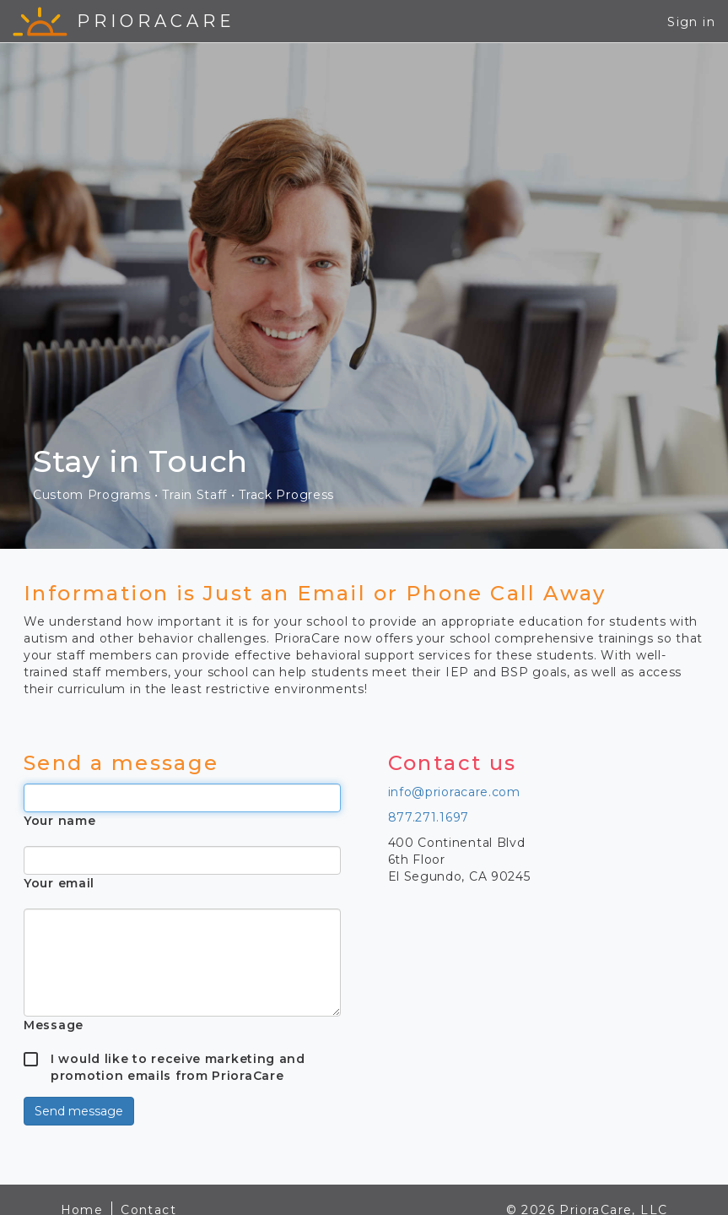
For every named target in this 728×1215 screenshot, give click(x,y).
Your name (59, 820)
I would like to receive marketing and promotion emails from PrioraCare (178, 1058)
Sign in (691, 22)
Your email (59, 883)
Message (54, 1025)
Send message (79, 1111)
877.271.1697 (428, 817)
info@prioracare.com (454, 792)
